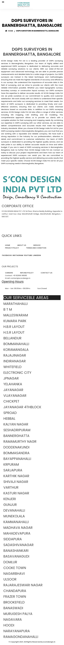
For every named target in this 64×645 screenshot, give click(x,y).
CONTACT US (46, 273)
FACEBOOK (7, 255)
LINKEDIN (37, 255)
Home (9, 31)
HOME (7, 245)
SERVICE (36, 245)
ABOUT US (21, 245)
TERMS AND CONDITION (36, 248)
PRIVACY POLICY (12, 248)
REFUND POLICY (27, 273)
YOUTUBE (28, 255)
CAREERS (9, 273)
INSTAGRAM (17, 255)
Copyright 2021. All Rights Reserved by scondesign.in (32, 642)
